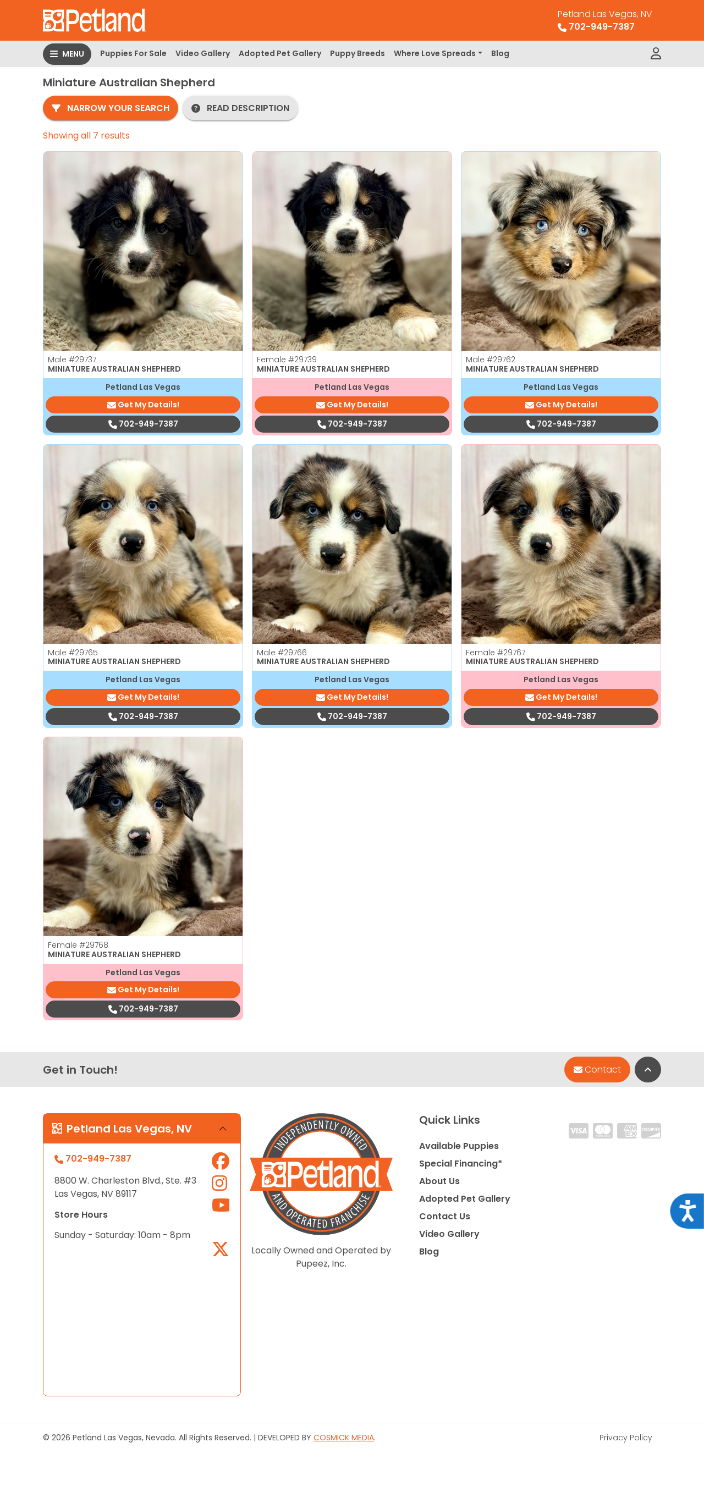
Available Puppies (459, 1146)
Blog (500, 53)
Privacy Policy (626, 1437)
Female (287, 359)
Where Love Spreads (435, 53)
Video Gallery (202, 53)
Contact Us (444, 1216)
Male (72, 359)
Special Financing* (460, 1163)
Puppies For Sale (133, 53)
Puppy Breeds (357, 53)
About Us (439, 1181)
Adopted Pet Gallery (280, 53)
